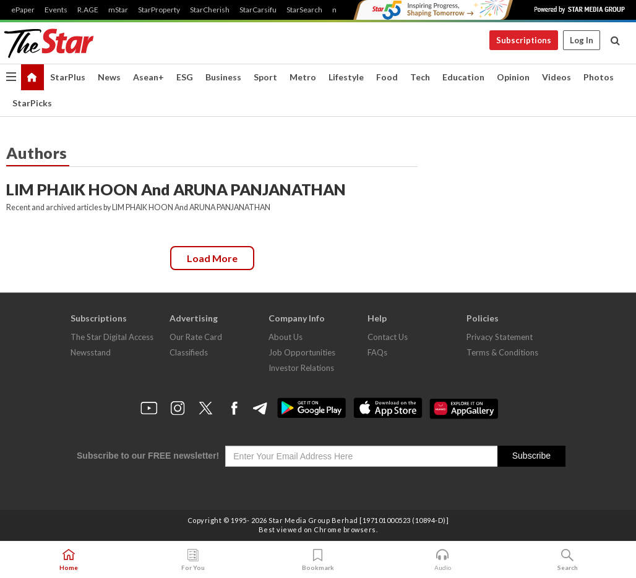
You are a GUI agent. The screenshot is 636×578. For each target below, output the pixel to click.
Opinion (513, 77)
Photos (598, 77)
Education (463, 77)
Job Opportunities (302, 352)
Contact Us (387, 337)
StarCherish (210, 10)
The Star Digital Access (112, 337)
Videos (556, 77)
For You (193, 560)
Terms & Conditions (502, 352)
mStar (118, 10)
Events (56, 10)
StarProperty (159, 10)
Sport (265, 77)
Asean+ (148, 77)
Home (68, 560)
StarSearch (304, 10)
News (109, 77)
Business (223, 77)
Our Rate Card (196, 337)
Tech (420, 77)
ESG (184, 77)
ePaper (23, 10)
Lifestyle (346, 77)
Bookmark (318, 560)
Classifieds (189, 352)
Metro (303, 77)
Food (387, 77)
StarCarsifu (258, 10)
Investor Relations (301, 368)
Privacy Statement (499, 337)
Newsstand (91, 352)
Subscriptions (523, 40)
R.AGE (87, 10)
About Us (286, 337)
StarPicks (32, 103)
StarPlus (67, 77)
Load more (212, 258)
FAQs (377, 352)
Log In (581, 40)
